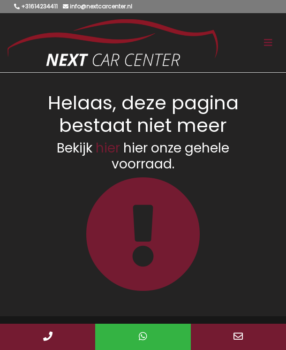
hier (108, 148)
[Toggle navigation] (268, 43)
